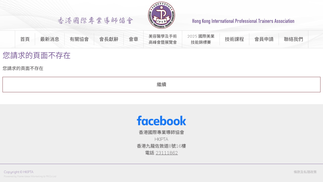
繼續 (161, 84)
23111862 (167, 153)
